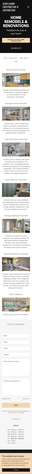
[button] (28, 7)
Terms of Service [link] (17, 412)
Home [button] (16, 461)
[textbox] (16, 336)
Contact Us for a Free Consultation (16, 40)
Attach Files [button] (7, 398)
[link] (12, 11)
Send (16, 405)
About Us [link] (16, 463)
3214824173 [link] (16, 48)
